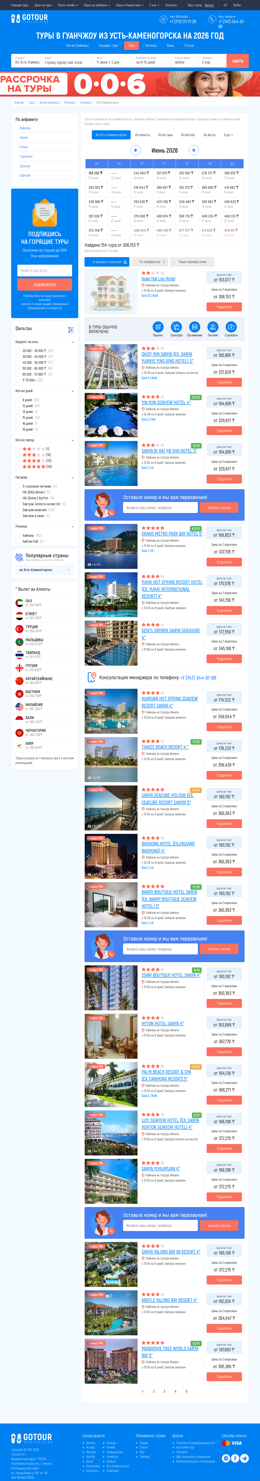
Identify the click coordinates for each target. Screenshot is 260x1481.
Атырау (111, 1443)
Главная (19, 102)
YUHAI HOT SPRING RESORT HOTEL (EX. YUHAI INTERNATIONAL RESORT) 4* (172, 589)
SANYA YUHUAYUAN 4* (161, 1168)
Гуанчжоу (85, 102)
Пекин (24, 137)
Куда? (48, 58)
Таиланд (145, 1456)
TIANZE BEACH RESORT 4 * (165, 747)
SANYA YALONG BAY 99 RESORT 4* (171, 1251)
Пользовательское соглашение (195, 1461)
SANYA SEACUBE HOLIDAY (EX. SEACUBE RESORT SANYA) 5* (168, 798)
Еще (228, 135)
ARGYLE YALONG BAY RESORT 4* (169, 1300)
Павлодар (113, 1470)
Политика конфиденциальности (195, 1443)
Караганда (93, 1466)
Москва (91, 1452)
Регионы (151, 45)
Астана (90, 1447)
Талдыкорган (115, 1452)
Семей (111, 1447)
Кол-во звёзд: (182, 58)
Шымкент (92, 1470)
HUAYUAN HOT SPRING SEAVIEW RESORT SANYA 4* (170, 701)
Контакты (171, 5)
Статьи (189, 45)
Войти (237, 5)
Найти (237, 61)
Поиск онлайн (68, 5)
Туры (131, 45)
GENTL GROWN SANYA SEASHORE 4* (171, 633)
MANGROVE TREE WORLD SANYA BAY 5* (170, 1351)
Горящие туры (19, 5)
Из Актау (210, 135)
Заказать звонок (219, 507)
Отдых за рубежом (97, 5)
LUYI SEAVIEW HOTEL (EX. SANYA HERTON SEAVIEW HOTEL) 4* (170, 1123)
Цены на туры (43, 5)
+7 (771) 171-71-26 (183, 21)
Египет (144, 1447)
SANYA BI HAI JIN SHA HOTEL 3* (169, 450)
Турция (144, 1443)
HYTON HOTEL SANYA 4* (163, 1023)
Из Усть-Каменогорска (111, 135)
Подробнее (224, 306)
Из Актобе (188, 135)
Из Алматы (142, 135)
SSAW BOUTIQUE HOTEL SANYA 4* (171, 975)
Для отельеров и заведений (193, 1456)
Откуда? (20, 58)
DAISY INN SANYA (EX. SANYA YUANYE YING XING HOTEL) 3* (167, 357)
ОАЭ (142, 1452)
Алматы (90, 1443)
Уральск (111, 1461)
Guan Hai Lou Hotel (158, 278)
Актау (89, 1461)
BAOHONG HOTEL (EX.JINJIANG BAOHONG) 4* (168, 846)
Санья (24, 147)
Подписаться (45, 284)
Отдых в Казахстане (129, 5)
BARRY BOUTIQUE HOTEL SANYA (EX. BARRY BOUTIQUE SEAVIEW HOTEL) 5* (169, 899)
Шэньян (25, 166)
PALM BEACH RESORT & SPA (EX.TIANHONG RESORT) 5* (166, 1075)
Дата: (100, 58)
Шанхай (25, 175)
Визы (170, 45)
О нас (154, 5)
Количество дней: (146, 58)
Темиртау (112, 1456)
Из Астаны (165, 135)
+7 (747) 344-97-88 (198, 677)
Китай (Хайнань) (77, 45)
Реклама (181, 1452)
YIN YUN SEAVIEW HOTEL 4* (166, 402)
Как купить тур (185, 1447)
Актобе (90, 1456)
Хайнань (25, 128)
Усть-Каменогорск (118, 1466)
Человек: (207, 58)
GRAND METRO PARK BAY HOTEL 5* (172, 533)
